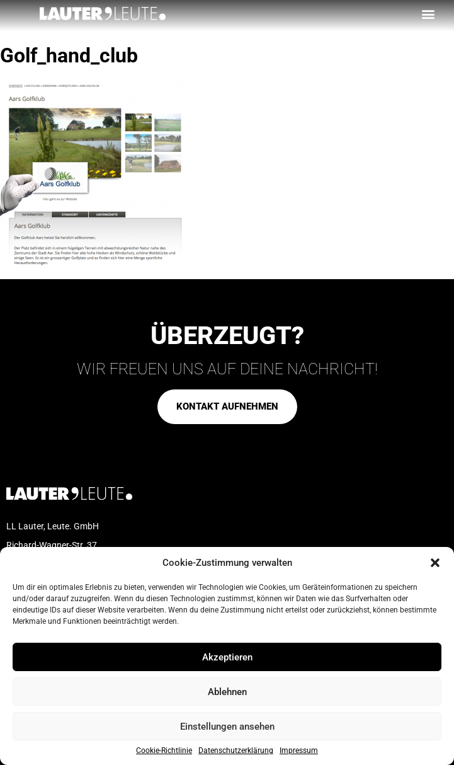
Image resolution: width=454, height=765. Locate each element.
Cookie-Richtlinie (164, 751)
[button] (435, 562)
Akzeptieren (227, 657)
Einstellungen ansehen (227, 726)
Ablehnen (227, 692)
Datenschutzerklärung (235, 751)
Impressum (299, 751)
